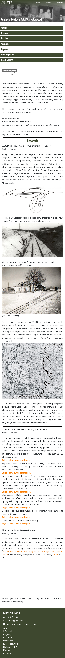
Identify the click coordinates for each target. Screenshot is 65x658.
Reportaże (48, 2)
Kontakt (7, 650)
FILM (55, 554)
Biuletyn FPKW (7, 59)
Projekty (4, 38)
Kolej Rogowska (59, 2)
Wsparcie (38, 2)
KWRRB (7, 653)
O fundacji (5, 33)
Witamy (4, 27)
